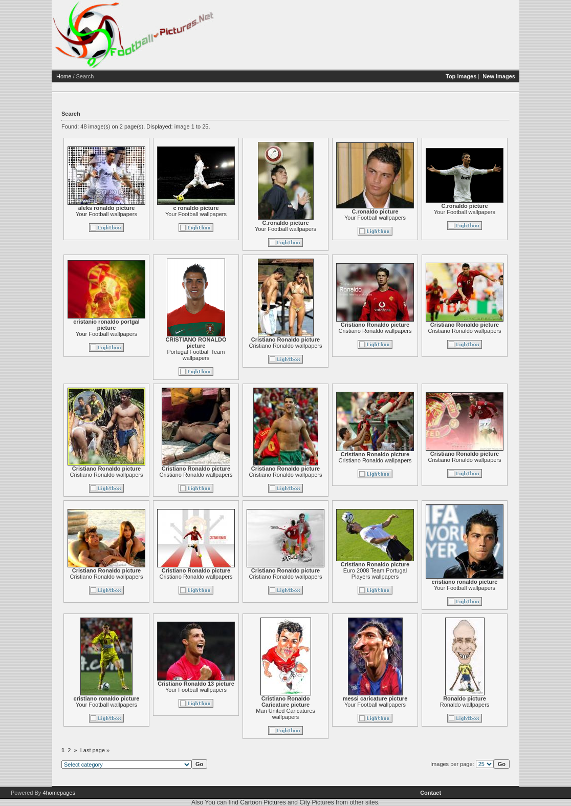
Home (103, 76)
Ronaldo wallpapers (504, 705)
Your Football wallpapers (146, 214)
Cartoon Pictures (263, 802)
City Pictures (316, 802)
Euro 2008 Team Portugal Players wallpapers (415, 573)
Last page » (134, 750)
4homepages (58, 793)
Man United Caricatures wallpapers (325, 714)
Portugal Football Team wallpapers (236, 355)
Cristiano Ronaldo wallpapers (324, 346)
